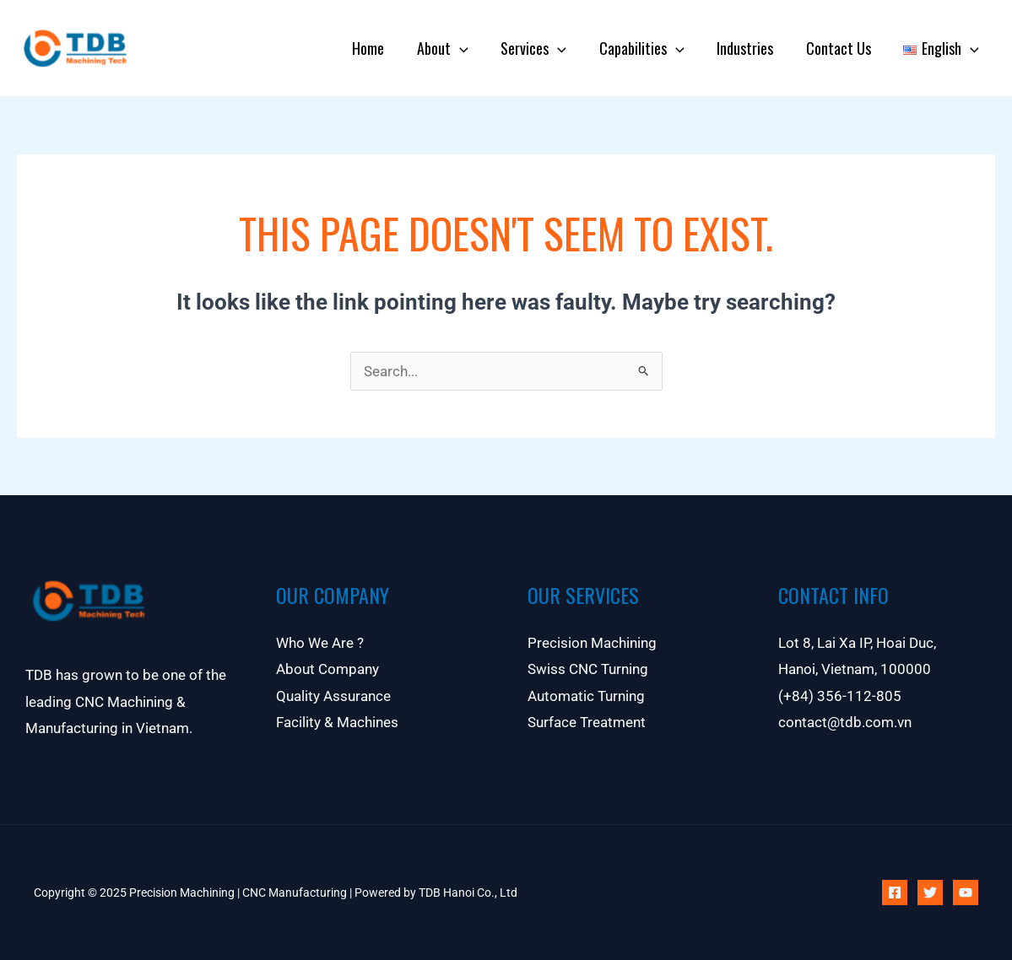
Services (543, 48)
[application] (471, 48)
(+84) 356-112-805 (839, 696)
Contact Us (841, 48)
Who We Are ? (320, 642)
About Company (327, 669)
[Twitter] (930, 892)
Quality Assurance (333, 696)
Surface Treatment (587, 723)
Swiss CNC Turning (588, 669)
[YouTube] (965, 892)
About (454, 48)
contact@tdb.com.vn (845, 723)
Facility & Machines (337, 723)
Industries (750, 48)
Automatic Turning (586, 696)
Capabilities (649, 48)
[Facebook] (894, 892)
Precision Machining (592, 642)
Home (382, 48)
